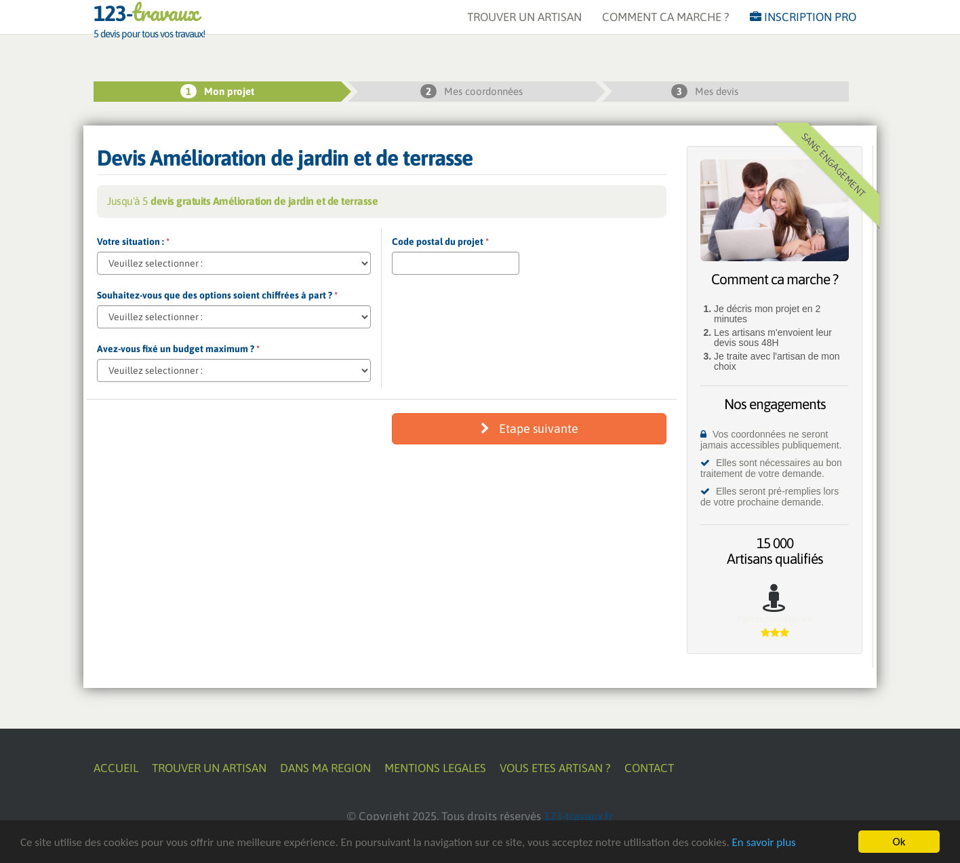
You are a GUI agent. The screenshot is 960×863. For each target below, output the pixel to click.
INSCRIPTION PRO (803, 30)
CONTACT (649, 768)
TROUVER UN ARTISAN (524, 30)
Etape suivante (529, 428)
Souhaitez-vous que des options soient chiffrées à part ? (217, 295)
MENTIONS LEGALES (435, 768)
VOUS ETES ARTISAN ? (555, 768)
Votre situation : (133, 241)
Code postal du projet (440, 241)
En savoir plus (764, 842)
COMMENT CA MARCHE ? (665, 30)
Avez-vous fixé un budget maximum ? (178, 348)
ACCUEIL (116, 768)
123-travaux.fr (578, 816)
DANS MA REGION (325, 768)
